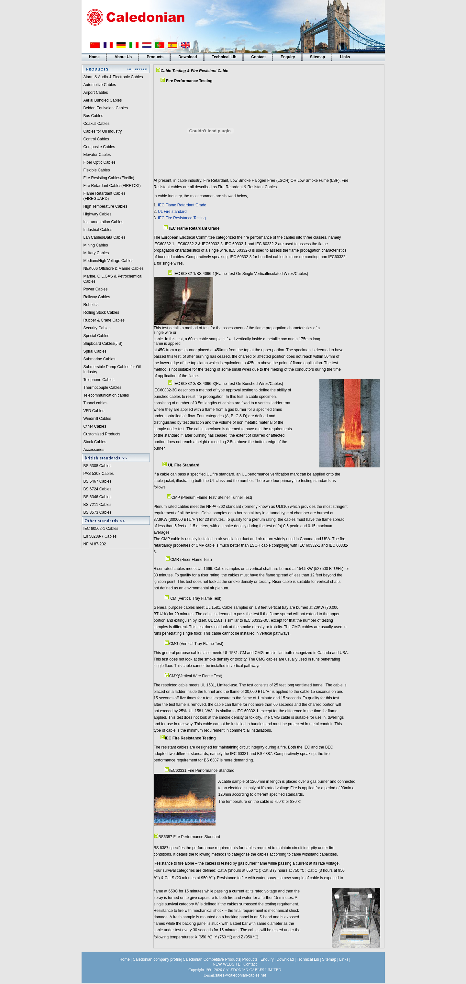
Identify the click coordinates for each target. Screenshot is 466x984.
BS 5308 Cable (96, 466)
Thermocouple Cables (102, 387)
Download (187, 57)
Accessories (94, 449)
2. (156, 211)
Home (94, 57)
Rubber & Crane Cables (104, 320)
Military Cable (95, 253)
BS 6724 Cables (97, 489)
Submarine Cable (98, 359)
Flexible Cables (96, 170)
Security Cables (97, 328)
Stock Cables (94, 442)
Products (155, 57)
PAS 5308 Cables (98, 473)
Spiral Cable (94, 351)
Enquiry (288, 57)
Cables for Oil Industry (102, 131)
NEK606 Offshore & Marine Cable (112, 268)
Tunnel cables (95, 403)
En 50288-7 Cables (100, 536)
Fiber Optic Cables (99, 162)
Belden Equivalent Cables (105, 108)
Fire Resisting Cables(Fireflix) (108, 178)
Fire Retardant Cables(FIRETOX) (112, 185)
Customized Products (101, 434)
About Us (123, 57)
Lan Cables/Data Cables (104, 237)
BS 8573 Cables (97, 512)
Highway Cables (97, 214)
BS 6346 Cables (97, 497)
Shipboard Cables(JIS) (103, 343)
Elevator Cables (97, 154)
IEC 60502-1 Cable (99, 528)
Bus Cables (93, 116)
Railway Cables (96, 297)
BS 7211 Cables (97, 504)
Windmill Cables (97, 418)
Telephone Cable (98, 379)
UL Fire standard (172, 211)
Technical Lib (224, 57)
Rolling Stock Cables (101, 312)
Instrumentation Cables (103, 222)
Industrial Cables (97, 229)
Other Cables (94, 426)
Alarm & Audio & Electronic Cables (113, 77)
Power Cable (94, 289)
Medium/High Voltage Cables (108, 260)
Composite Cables (99, 147)
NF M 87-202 (94, 544)
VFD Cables (94, 411)
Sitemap (317, 57)
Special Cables (96, 335)
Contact (258, 57)
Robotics (91, 304)
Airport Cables (95, 92)
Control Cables (96, 139)
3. (156, 218)
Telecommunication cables (106, 395)
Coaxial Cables (96, 123)
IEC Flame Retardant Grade (182, 205)
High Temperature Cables (105, 206)
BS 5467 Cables (97, 481)
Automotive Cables (99, 84)
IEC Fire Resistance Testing (182, 218)
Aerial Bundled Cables (102, 100)
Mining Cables (95, 245)
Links (345, 57)
